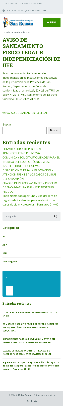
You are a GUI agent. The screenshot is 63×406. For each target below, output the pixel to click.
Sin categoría (9, 261)
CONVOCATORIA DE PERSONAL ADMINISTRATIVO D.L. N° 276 (30, 314)
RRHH (5, 253)
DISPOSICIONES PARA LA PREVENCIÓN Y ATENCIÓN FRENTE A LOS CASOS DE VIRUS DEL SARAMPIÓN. (29, 174)
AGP (4, 245)
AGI (4, 236)
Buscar (6, 124)
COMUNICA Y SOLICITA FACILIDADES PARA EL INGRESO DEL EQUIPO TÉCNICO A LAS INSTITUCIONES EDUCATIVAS (31, 162)
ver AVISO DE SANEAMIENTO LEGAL (25, 113)
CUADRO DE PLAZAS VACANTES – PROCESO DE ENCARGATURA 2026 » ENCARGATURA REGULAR (29, 187)
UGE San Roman (24, 395)
